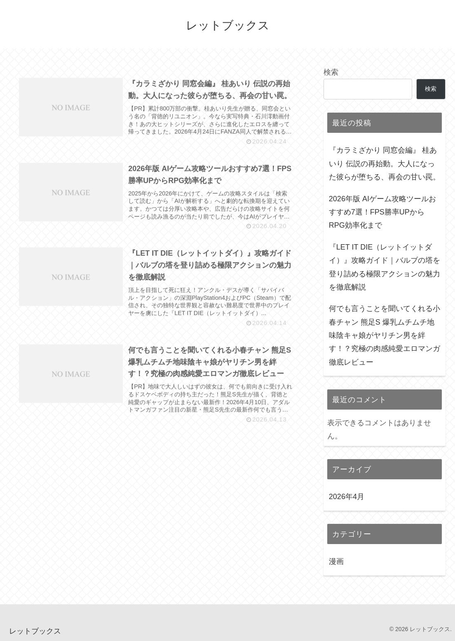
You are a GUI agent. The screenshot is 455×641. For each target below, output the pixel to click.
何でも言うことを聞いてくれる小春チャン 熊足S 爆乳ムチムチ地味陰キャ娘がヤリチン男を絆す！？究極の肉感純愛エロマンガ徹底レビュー (384, 335)
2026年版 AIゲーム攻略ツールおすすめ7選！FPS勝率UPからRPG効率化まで (382, 212)
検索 (331, 72)
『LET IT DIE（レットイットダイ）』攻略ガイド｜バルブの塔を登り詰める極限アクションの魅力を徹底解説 (384, 267)
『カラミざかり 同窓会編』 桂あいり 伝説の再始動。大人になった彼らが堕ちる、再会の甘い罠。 (384, 163)
